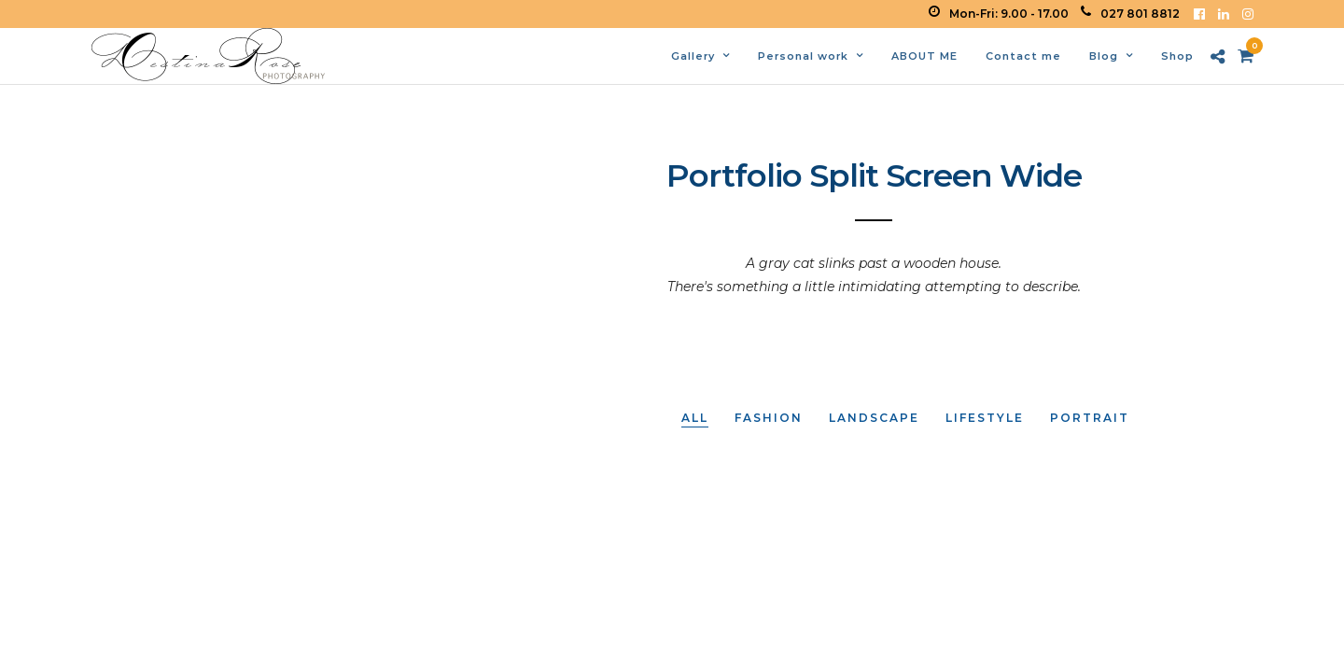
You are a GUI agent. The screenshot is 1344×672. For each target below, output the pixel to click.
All (694, 418)
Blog (1103, 56)
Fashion (769, 418)
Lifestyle (984, 418)
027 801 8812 (1130, 14)
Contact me (1023, 56)
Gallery (693, 56)
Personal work (803, 56)
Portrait (1089, 418)
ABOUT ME (924, 56)
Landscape (874, 418)
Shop (1177, 56)
